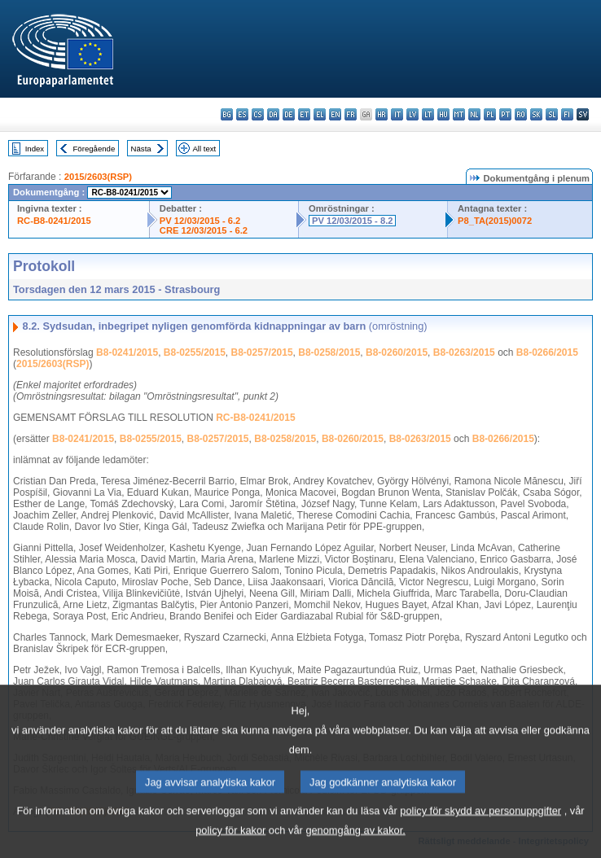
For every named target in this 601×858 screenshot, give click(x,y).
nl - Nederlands (474, 114)
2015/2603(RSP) (98, 177)
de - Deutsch (289, 114)
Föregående (94, 148)
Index (34, 148)
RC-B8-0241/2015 (54, 220)
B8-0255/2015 (195, 352)
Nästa (141, 148)
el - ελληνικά (320, 114)
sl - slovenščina (552, 114)
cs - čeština (258, 114)
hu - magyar (443, 114)
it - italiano (397, 114)
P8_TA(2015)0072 (495, 220)
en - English (335, 114)
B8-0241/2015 (127, 352)
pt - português (505, 114)
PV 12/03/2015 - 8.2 (352, 220)
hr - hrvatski (381, 114)
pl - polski (490, 114)
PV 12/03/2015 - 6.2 (200, 220)
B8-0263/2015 (464, 352)
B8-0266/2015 (547, 352)
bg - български (227, 114)
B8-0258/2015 (329, 352)
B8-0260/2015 (397, 352)
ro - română (521, 114)
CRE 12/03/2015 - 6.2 (204, 230)
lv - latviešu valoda (412, 114)
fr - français (350, 114)
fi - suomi (567, 114)
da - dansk (273, 114)
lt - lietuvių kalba (428, 114)
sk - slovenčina (536, 114)
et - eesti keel (304, 114)
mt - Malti (459, 114)
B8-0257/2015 (262, 352)
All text (204, 148)
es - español (242, 114)
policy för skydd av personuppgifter (480, 831)
